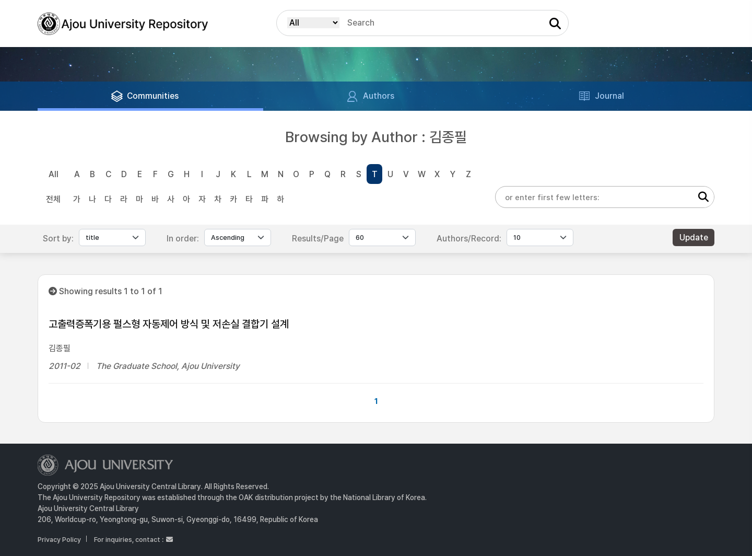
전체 (53, 199)
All (53, 174)
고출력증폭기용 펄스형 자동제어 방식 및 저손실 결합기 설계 (169, 324)
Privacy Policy (59, 539)
